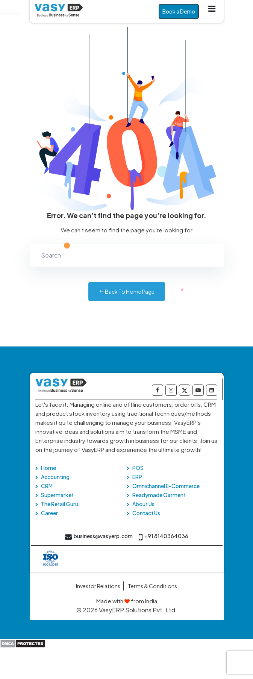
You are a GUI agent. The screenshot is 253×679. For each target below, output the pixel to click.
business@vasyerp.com (99, 537)
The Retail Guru (59, 504)
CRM (47, 485)
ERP (137, 476)
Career (49, 513)
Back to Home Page (127, 291)
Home (48, 467)
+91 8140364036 (163, 537)
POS (138, 467)
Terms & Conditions (152, 586)
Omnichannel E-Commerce (166, 485)
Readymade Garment (159, 494)
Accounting (55, 476)
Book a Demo (178, 11)
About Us (143, 504)
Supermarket (57, 494)
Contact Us (146, 513)
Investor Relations (98, 586)
